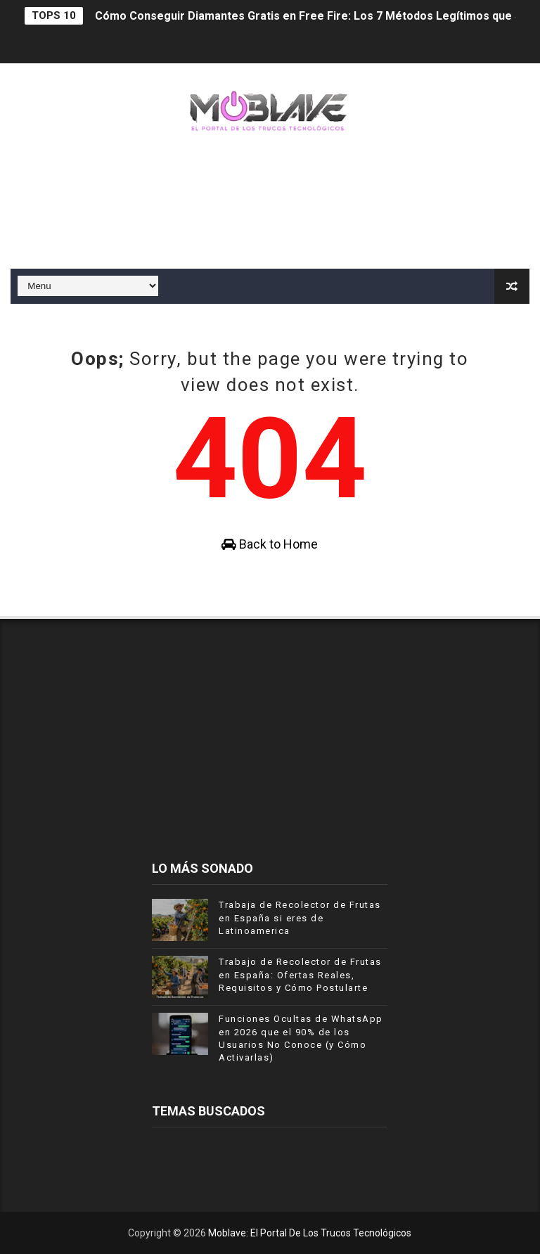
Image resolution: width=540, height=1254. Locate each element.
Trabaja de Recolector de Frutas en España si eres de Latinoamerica (300, 917)
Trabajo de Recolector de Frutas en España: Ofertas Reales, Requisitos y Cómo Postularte (300, 974)
